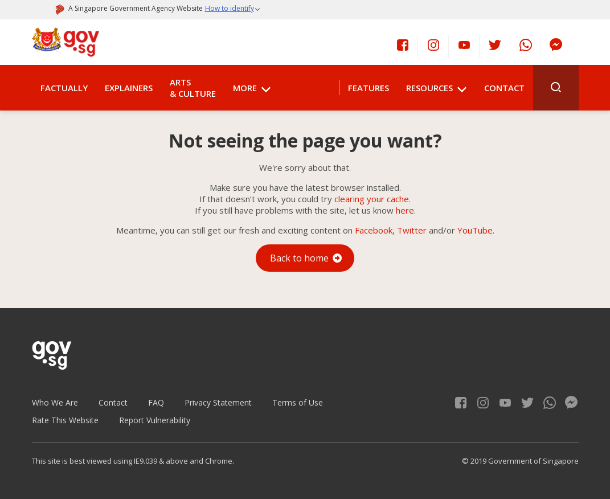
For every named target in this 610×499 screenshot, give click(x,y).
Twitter (412, 230)
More (245, 87)
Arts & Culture (193, 87)
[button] (233, 9)
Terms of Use (297, 402)
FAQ (156, 402)
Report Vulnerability (154, 420)
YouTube (475, 230)
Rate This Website (65, 420)
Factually (64, 87)
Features (368, 87)
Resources (429, 87)
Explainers (129, 87)
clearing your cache (371, 198)
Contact (504, 87)
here (405, 210)
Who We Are (55, 402)
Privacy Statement (218, 402)
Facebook (373, 230)
